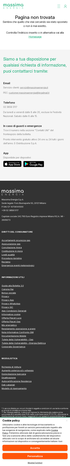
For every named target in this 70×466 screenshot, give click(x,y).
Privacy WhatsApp (11, 303)
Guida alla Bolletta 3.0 (13, 285)
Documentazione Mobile (14, 336)
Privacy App (8, 300)
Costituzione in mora (12, 251)
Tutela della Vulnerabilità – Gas (17, 339)
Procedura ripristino (12, 258)
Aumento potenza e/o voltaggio (18, 370)
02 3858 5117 (10, 107)
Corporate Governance (13, 346)
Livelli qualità (8, 254)
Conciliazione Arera (12, 247)
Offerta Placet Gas (11, 321)
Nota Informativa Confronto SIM (18, 332)
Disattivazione (9, 377)
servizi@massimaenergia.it (34, 87)
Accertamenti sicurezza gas (16, 240)
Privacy (5, 296)
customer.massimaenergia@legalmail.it (29, 92)
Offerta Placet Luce (11, 318)
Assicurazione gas (11, 244)
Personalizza (35, 456)
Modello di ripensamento (14, 388)
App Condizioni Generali (14, 310)
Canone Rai (7, 289)
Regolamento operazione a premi (18, 328)
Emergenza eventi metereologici (18, 265)
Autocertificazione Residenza (17, 381)
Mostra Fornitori (35, 463)
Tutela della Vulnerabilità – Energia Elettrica (24, 343)
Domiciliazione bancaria (14, 374)
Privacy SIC (7, 307)
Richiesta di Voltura (11, 367)
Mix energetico (9, 325)
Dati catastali (8, 384)
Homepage (35, 36)
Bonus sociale (9, 292)
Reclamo (6, 261)
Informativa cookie (11, 314)
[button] (58, 6)
